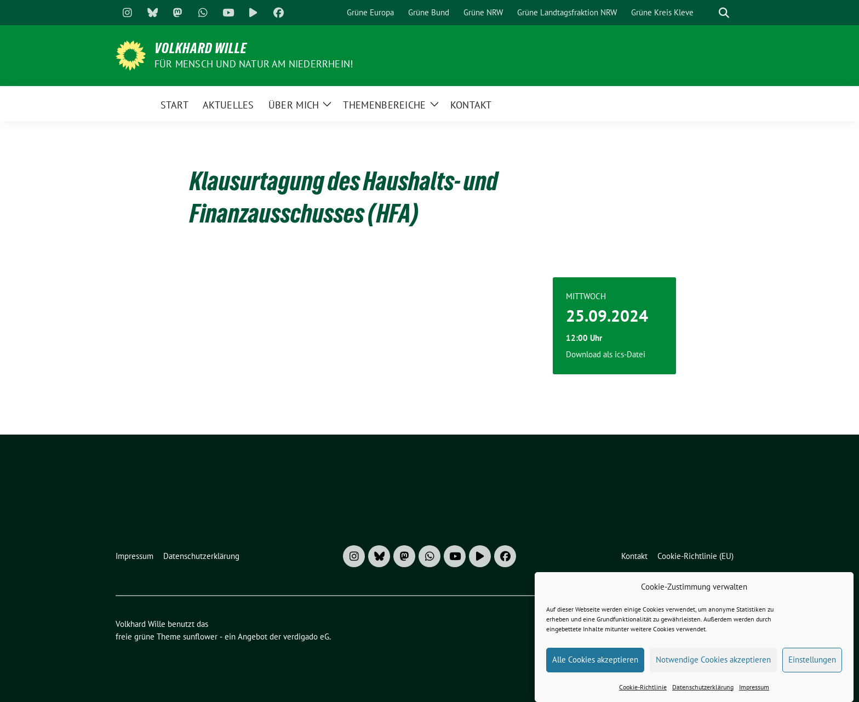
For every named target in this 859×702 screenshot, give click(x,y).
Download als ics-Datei (605, 354)
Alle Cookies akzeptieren (595, 662)
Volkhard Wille (200, 48)
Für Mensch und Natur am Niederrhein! (253, 64)
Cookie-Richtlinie (643, 690)
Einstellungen (812, 662)
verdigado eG (306, 636)
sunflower (200, 636)
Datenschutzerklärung (703, 690)
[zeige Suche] (724, 13)
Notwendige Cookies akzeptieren (713, 662)
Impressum (754, 690)
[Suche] (708, 13)
